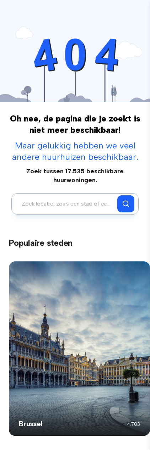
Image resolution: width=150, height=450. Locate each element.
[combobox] (66, 204)
